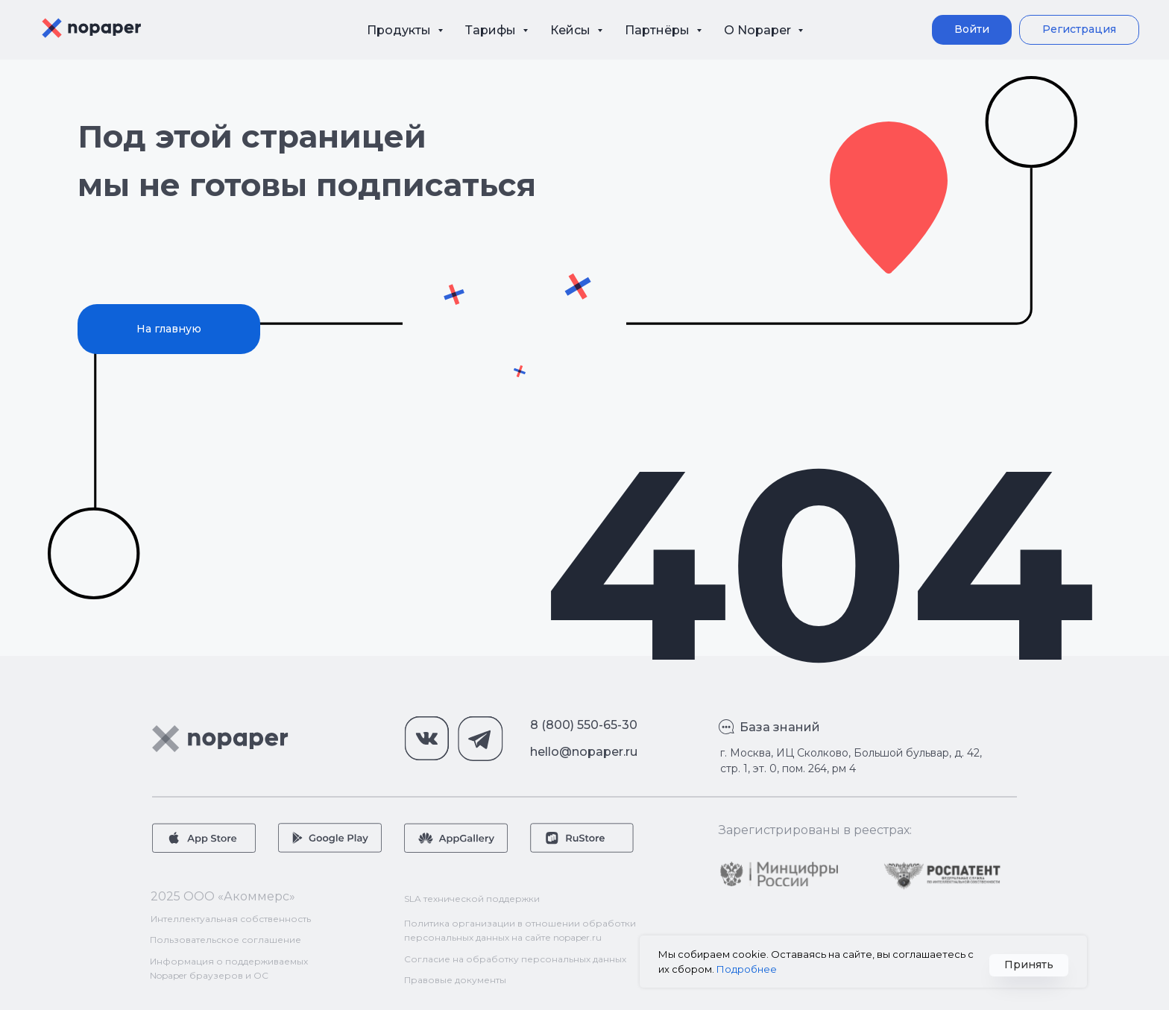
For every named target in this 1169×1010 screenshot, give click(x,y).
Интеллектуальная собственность (231, 918)
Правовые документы (455, 979)
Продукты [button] (400, 30)
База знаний (780, 727)
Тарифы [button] (492, 30)
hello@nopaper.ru (583, 752)
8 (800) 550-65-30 (583, 725)
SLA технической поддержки (472, 898)
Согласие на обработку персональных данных (515, 959)
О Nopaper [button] (759, 30)
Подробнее (746, 969)
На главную (168, 328)
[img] (779, 874)
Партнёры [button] (659, 30)
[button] (1079, 30)
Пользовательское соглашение (225, 939)
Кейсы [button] (571, 30)
